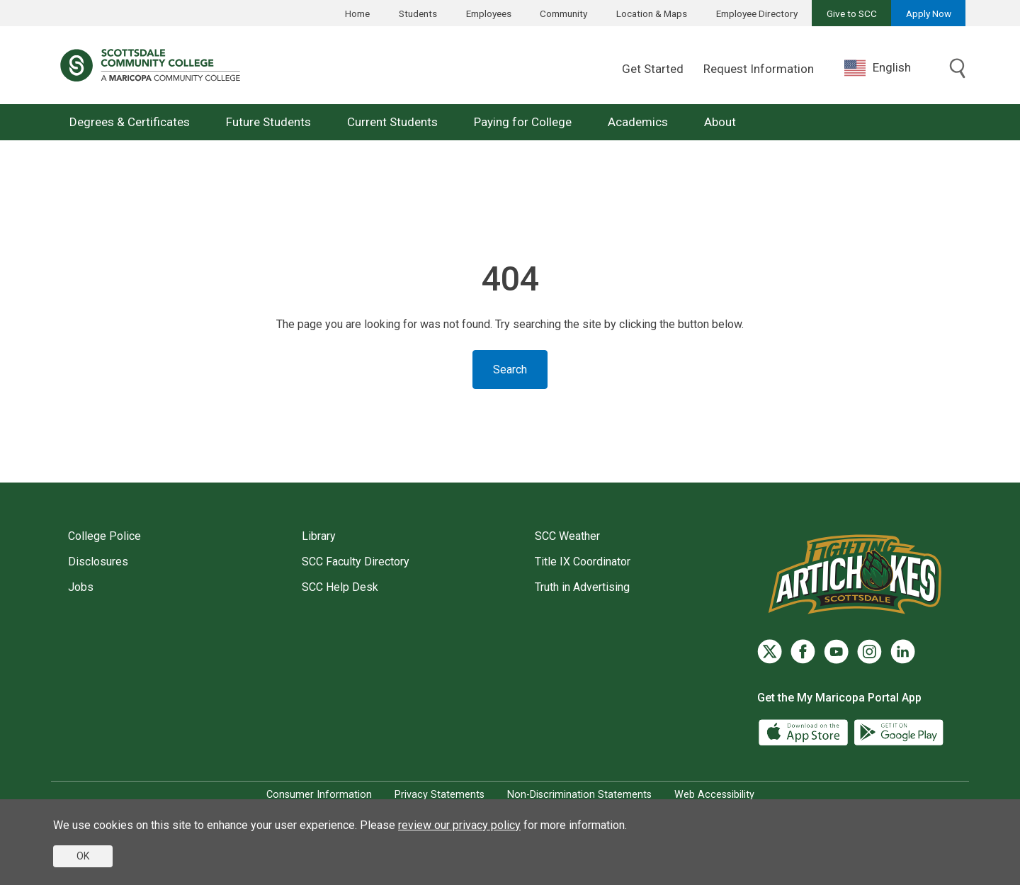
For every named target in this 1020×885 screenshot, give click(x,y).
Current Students (392, 122)
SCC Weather (567, 536)
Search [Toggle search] (510, 369)
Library (319, 536)
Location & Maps (651, 13)
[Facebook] (802, 651)
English (877, 68)
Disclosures (98, 561)
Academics (638, 122)
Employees (488, 13)
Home (357, 13)
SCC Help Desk (340, 587)
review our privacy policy (459, 825)
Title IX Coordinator (582, 561)
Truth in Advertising (582, 587)
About (720, 122)
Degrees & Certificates (129, 122)
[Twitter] (769, 651)
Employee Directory (757, 13)
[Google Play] (898, 731)
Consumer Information (319, 795)
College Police (104, 536)
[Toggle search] (957, 69)
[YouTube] (836, 651)
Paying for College (523, 122)
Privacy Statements (439, 795)
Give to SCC (852, 13)
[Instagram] (869, 651)
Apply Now (928, 13)
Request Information (758, 69)
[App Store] (804, 731)
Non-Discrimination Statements (579, 795)
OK (82, 856)
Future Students (268, 122)
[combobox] (888, 67)
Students (418, 13)
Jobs (81, 587)
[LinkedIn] (902, 651)
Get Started (653, 69)
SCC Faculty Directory (355, 561)
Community (563, 13)
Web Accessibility (714, 795)
